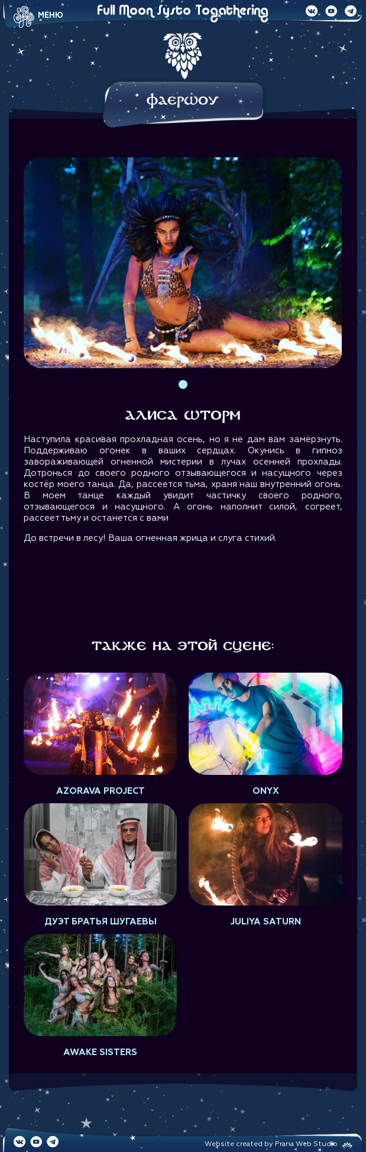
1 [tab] (183, 384)
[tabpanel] (183, 262)
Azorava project (100, 791)
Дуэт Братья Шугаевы (100, 921)
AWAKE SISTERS (100, 1052)
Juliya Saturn (265, 921)
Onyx (265, 791)
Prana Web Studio (306, 1144)
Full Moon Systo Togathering (182, 11)
